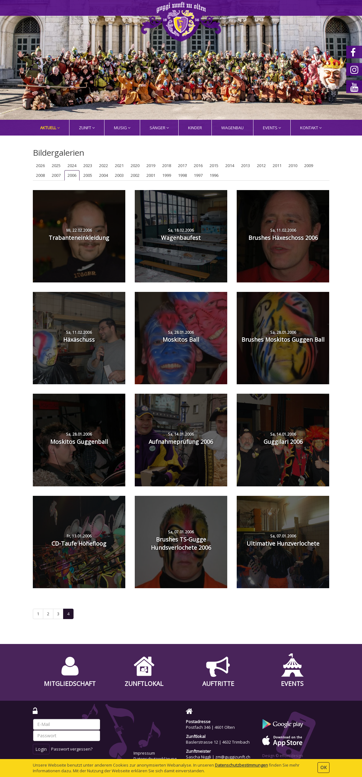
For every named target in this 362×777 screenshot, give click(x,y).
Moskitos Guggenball (79, 438)
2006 (72, 175)
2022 (103, 165)
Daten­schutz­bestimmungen (241, 765)
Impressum (144, 753)
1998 (182, 175)
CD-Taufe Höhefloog (78, 540)
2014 (229, 165)
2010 (292, 165)
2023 (87, 165)
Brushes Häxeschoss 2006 (283, 234)
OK (323, 767)
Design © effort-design (282, 755)
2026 (40, 165)
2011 (277, 165)
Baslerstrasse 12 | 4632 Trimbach (218, 742)
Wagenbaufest (181, 234)
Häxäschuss (79, 337)
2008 (40, 175)
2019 (150, 165)
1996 (214, 175)
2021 (119, 165)
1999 (166, 175)
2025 (56, 165)
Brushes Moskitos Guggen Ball (282, 337)
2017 (182, 165)
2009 (308, 165)
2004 (103, 175)
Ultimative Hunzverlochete (282, 540)
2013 (245, 165)
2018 (166, 165)
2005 (87, 175)
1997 (198, 175)
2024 (72, 165)
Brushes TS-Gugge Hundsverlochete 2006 (181, 540)
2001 (150, 175)
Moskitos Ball (181, 337)
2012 (261, 165)
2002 (135, 175)
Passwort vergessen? (71, 749)
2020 (135, 165)
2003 (119, 175)
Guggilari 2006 (283, 438)
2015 (214, 165)
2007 (56, 175)
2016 (198, 165)
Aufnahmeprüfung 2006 (181, 438)
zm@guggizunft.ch (232, 757)
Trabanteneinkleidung (79, 234)
